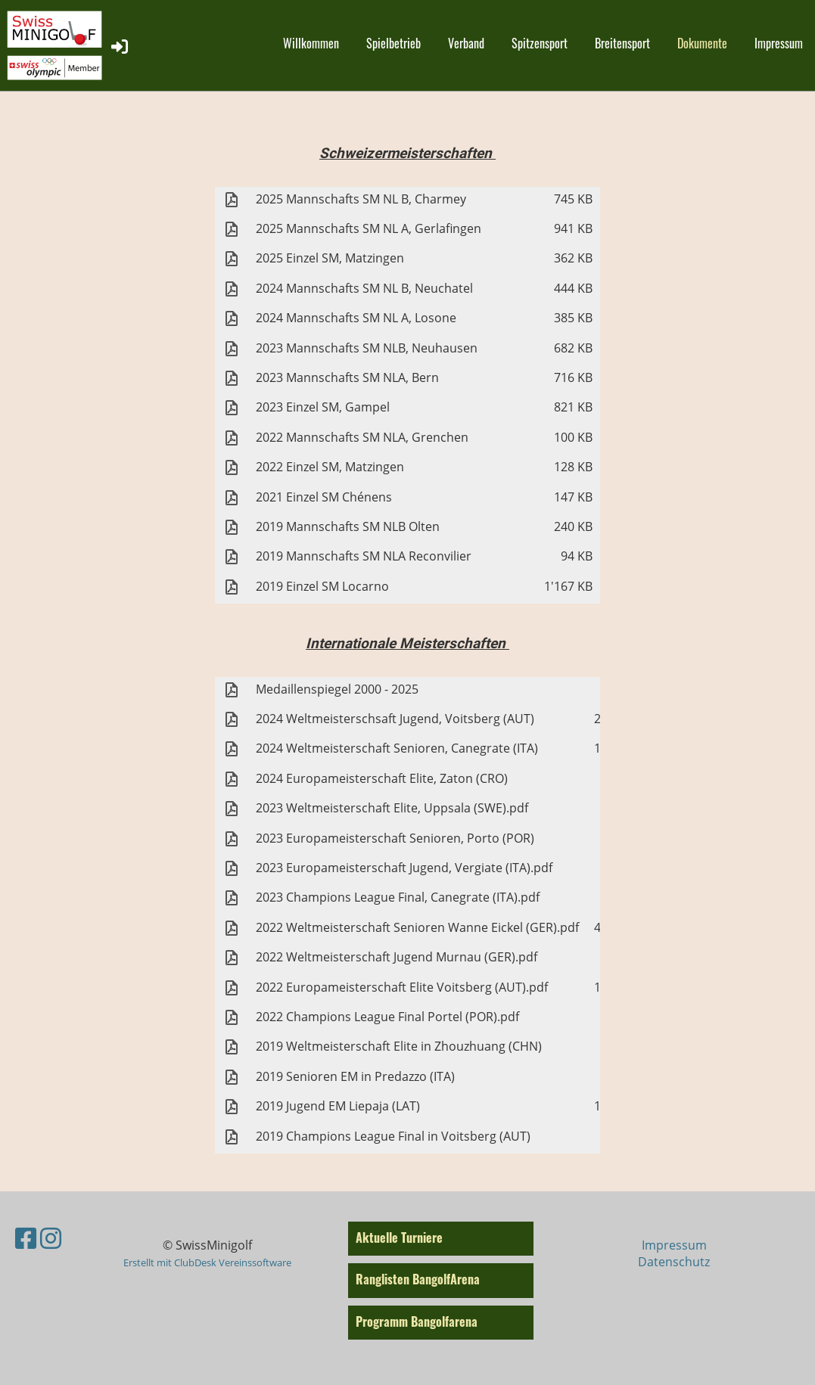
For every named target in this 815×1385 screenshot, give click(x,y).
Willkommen (311, 43)
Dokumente (702, 43)
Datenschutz (674, 1261)
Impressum (778, 43)
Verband (466, 43)
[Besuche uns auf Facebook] (25, 1238)
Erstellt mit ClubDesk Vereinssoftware (207, 1262)
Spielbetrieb (393, 43)
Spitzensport (540, 43)
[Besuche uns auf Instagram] (50, 1238)
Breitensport (622, 43)
